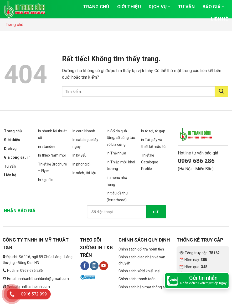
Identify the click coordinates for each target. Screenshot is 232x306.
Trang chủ (96, 6)
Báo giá (213, 6)
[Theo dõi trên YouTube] (103, 265)
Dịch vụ (159, 6)
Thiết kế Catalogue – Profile (151, 162)
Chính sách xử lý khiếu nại (139, 271)
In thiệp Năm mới (52, 155)
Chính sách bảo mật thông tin (142, 287)
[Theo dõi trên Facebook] (84, 265)
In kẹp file (45, 180)
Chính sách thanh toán (137, 279)
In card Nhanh (84, 131)
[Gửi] (221, 91)
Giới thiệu (129, 6)
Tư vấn (186, 6)
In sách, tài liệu (84, 173)
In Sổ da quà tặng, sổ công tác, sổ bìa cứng (121, 138)
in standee (46, 146)
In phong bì (81, 164)
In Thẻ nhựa (116, 153)
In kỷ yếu (79, 155)
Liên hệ (219, 19)
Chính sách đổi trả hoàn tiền (141, 249)
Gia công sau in (17, 157)
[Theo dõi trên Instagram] (94, 265)
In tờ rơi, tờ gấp (153, 131)
